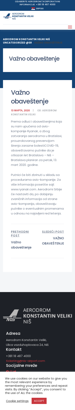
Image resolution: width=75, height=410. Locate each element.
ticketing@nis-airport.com (25, 361)
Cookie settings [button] (17, 401)
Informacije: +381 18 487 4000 (37, 4)
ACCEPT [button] (39, 401)
